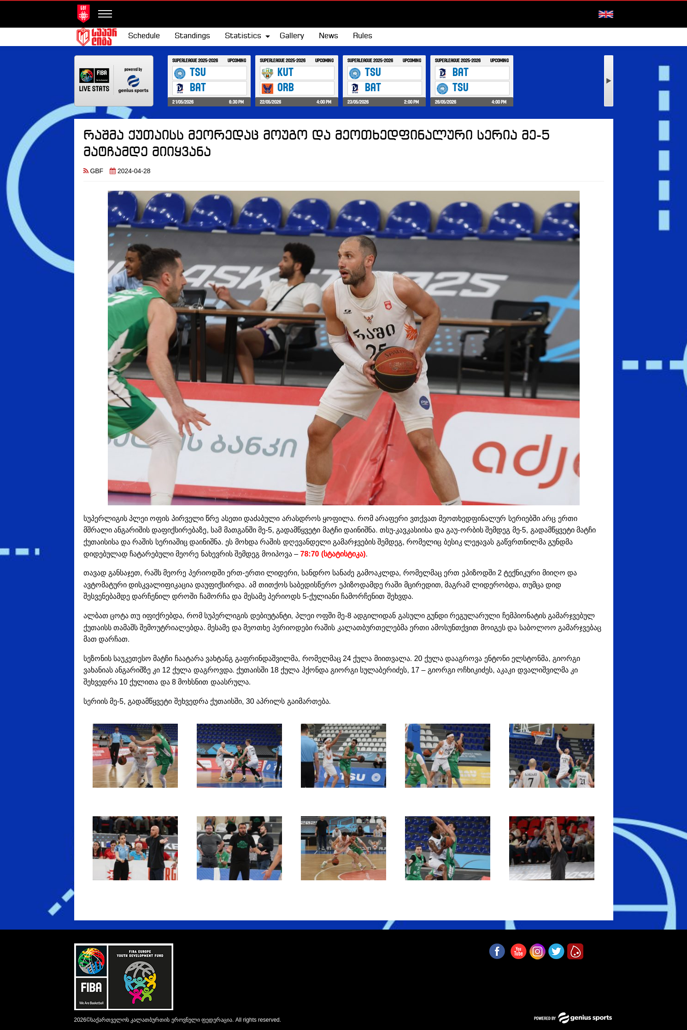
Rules (362, 36)
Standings (192, 36)
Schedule (144, 36)
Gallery (292, 36)
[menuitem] (144, 36)
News (328, 36)
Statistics (243, 36)
